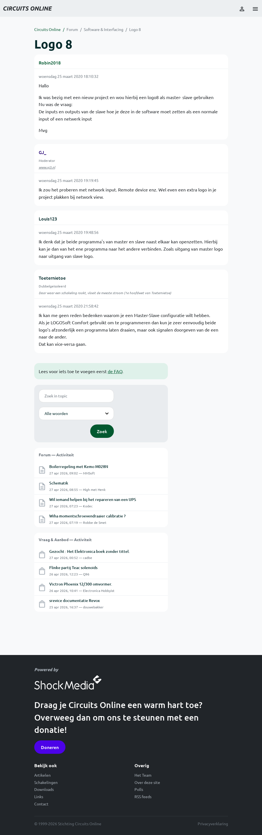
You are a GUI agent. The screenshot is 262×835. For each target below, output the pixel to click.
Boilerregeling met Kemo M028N (78, 466)
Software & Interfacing (103, 29)
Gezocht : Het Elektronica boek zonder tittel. (89, 551)
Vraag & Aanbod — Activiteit (65, 539)
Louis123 (48, 218)
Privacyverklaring (213, 823)
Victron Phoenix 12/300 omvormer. (80, 584)
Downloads (44, 789)
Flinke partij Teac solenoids (73, 567)
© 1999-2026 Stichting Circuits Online (67, 823)
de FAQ (115, 371)
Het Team (142, 775)
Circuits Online (47, 29)
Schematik (58, 483)
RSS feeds (142, 796)
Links (38, 796)
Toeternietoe (52, 278)
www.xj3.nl (47, 167)
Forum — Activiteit (56, 454)
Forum (72, 29)
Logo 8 (135, 29)
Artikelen (42, 775)
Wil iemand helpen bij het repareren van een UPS (92, 499)
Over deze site (147, 782)
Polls (138, 789)
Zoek (102, 431)
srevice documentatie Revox (74, 600)
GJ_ (42, 152)
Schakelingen (46, 782)
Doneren (50, 747)
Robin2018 (50, 62)
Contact (41, 803)
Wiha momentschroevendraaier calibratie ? (87, 516)
